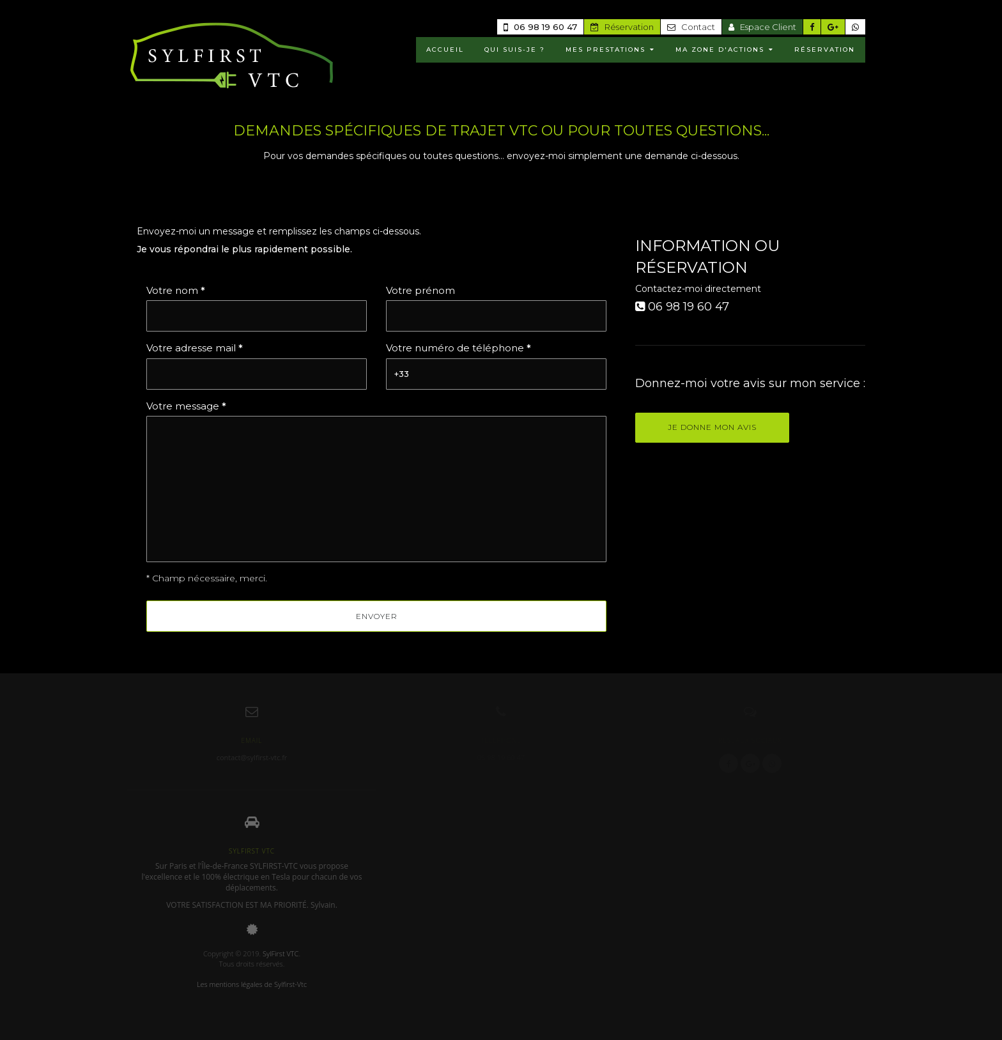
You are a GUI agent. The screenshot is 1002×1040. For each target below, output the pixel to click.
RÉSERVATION (824, 49)
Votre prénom (420, 290)
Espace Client (762, 27)
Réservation (622, 27)
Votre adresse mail (194, 348)
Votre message (186, 406)
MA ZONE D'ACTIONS (724, 49)
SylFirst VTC (280, 953)
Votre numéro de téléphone (458, 348)
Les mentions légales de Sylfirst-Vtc (252, 984)
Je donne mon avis (712, 427)
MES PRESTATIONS (610, 49)
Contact (691, 27)
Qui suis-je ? (514, 49)
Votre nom (175, 290)
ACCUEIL (445, 49)
